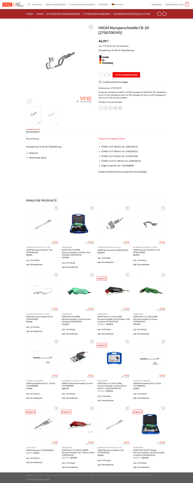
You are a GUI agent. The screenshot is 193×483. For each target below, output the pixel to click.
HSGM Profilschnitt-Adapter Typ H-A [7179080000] (77, 384)
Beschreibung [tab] (33, 132)
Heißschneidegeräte (56, 4)
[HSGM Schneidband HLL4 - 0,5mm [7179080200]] (42, 359)
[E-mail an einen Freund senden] (110, 108)
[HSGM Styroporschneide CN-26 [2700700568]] (42, 292)
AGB (92, 475)
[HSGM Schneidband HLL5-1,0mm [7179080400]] (149, 359)
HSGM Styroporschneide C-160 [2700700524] (110, 451)
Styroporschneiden (96, 13)
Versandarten (81, 475)
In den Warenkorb (126, 75)
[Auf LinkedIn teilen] (120, 108)
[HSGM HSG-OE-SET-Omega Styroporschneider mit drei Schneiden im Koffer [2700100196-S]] (149, 425)
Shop (40, 13)
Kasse (41, 475)
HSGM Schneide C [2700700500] (39, 450)
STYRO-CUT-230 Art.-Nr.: (119, 156)
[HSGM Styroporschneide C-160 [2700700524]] (114, 425)
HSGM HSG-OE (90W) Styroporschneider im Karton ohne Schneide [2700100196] (76, 319)
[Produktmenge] (104, 74)
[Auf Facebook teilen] (101, 108)
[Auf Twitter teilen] (106, 108)
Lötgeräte (104, 4)
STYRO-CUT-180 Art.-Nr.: (119, 151)
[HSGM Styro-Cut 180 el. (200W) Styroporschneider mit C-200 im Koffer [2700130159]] (78, 425)
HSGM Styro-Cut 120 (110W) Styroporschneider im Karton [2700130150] (145, 319)
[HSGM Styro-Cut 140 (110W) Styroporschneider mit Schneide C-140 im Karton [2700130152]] (114, 292)
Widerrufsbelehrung (141, 475)
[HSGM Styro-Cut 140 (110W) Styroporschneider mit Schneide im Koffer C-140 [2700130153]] (114, 359)
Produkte (37, 4)
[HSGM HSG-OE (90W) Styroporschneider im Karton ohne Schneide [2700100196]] (78, 292)
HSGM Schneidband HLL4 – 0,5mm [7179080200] (40, 384)
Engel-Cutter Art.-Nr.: (117, 165)
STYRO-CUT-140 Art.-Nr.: (119, 146)
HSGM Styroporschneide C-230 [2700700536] (39, 251)
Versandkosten (122, 46)
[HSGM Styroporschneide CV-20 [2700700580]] (149, 225)
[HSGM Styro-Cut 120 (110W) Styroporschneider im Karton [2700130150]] (149, 292)
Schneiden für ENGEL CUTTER (131, 13)
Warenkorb (31, 475)
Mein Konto (51, 475)
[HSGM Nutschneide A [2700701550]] (114, 225)
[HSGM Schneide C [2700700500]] (42, 425)
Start (30, 13)
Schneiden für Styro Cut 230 (144, 95)
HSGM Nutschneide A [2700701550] (112, 250)
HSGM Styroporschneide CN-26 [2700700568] (39, 317)
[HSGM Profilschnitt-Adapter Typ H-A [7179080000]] (78, 359)
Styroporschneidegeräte (82, 4)
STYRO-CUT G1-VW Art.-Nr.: (121, 161)
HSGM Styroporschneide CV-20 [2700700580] (146, 251)
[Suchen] (29, 4)
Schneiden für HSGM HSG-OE (143, 92)
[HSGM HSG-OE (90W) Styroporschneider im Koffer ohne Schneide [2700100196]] (78, 225)
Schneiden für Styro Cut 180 (121, 95)
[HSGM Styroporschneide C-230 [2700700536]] (42, 225)
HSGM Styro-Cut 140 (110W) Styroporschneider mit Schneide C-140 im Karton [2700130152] (113, 319)
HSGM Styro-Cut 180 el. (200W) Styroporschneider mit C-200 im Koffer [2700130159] (78, 452)
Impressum (100, 475)
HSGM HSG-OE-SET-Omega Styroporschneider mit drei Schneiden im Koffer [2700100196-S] (149, 452)
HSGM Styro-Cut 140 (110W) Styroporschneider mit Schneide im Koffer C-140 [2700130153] (112, 385)
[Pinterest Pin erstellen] (115, 108)
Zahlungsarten (65, 475)
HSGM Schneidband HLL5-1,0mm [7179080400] (147, 384)
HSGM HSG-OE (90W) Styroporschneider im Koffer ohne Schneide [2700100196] (76, 252)
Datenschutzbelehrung (118, 475)
